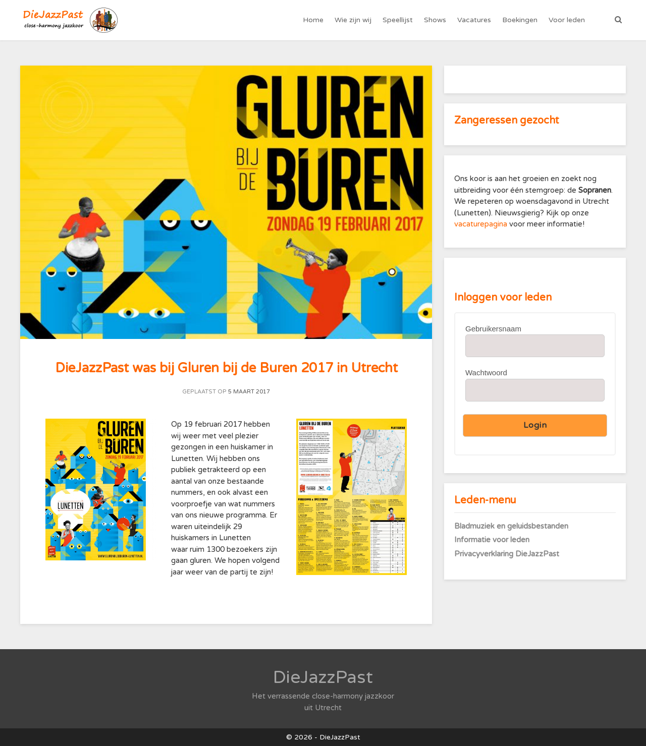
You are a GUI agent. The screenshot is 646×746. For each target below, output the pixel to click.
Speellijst (398, 20)
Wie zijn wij (353, 20)
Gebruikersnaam (493, 328)
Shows (435, 20)
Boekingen (519, 20)
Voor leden (567, 20)
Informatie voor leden (491, 539)
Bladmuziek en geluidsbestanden (511, 526)
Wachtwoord (486, 372)
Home (313, 20)
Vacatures (474, 20)
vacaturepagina (481, 223)
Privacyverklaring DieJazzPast (506, 553)
